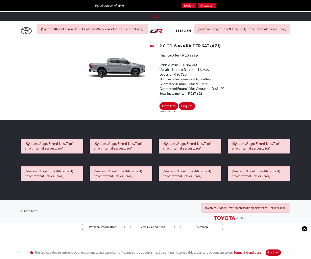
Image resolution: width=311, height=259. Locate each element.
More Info (169, 119)
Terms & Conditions (152, 240)
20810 (174, 124)
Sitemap (202, 240)
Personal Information (102, 240)
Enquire (186, 119)
